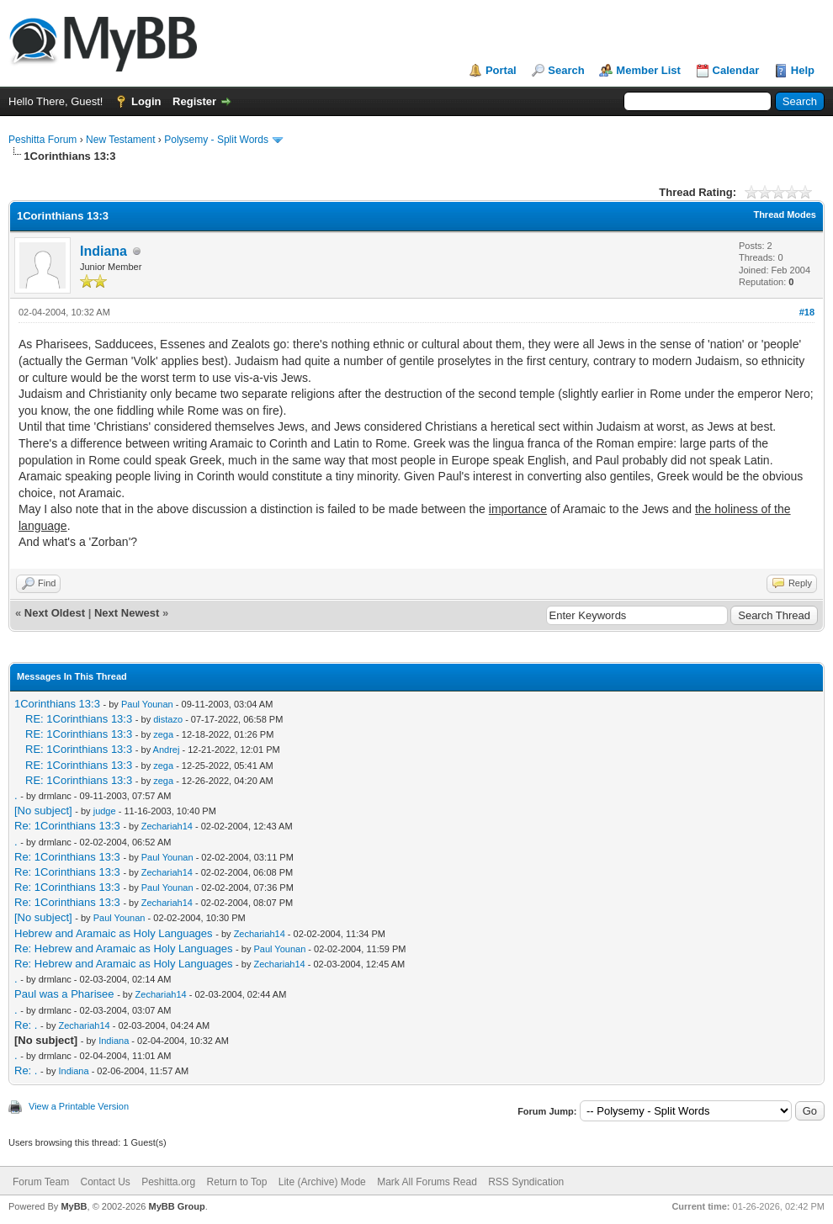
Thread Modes (784, 214)
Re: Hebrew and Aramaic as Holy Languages (123, 948)
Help (802, 70)
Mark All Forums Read (427, 1182)
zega (163, 734)
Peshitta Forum (42, 140)
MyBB (74, 1206)
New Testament (120, 140)
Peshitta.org (168, 1182)
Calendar (736, 70)
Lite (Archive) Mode (322, 1182)
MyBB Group (176, 1206)
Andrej (166, 749)
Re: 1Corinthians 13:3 (67, 825)
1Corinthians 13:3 (57, 703)
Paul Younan (147, 704)
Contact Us (105, 1182)
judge (104, 811)
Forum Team (41, 1182)
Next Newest (126, 613)
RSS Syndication (526, 1182)
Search (566, 70)
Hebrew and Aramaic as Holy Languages (113, 933)
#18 (806, 312)
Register (194, 101)
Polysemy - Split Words (216, 140)
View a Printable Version (79, 1106)
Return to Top (237, 1182)
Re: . (25, 1025)
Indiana (103, 251)
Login (146, 101)
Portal (501, 70)
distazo (168, 719)
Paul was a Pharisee (64, 994)
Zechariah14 (167, 826)
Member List (648, 70)
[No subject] (43, 810)
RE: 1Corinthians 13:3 (78, 719)
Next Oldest (54, 613)
